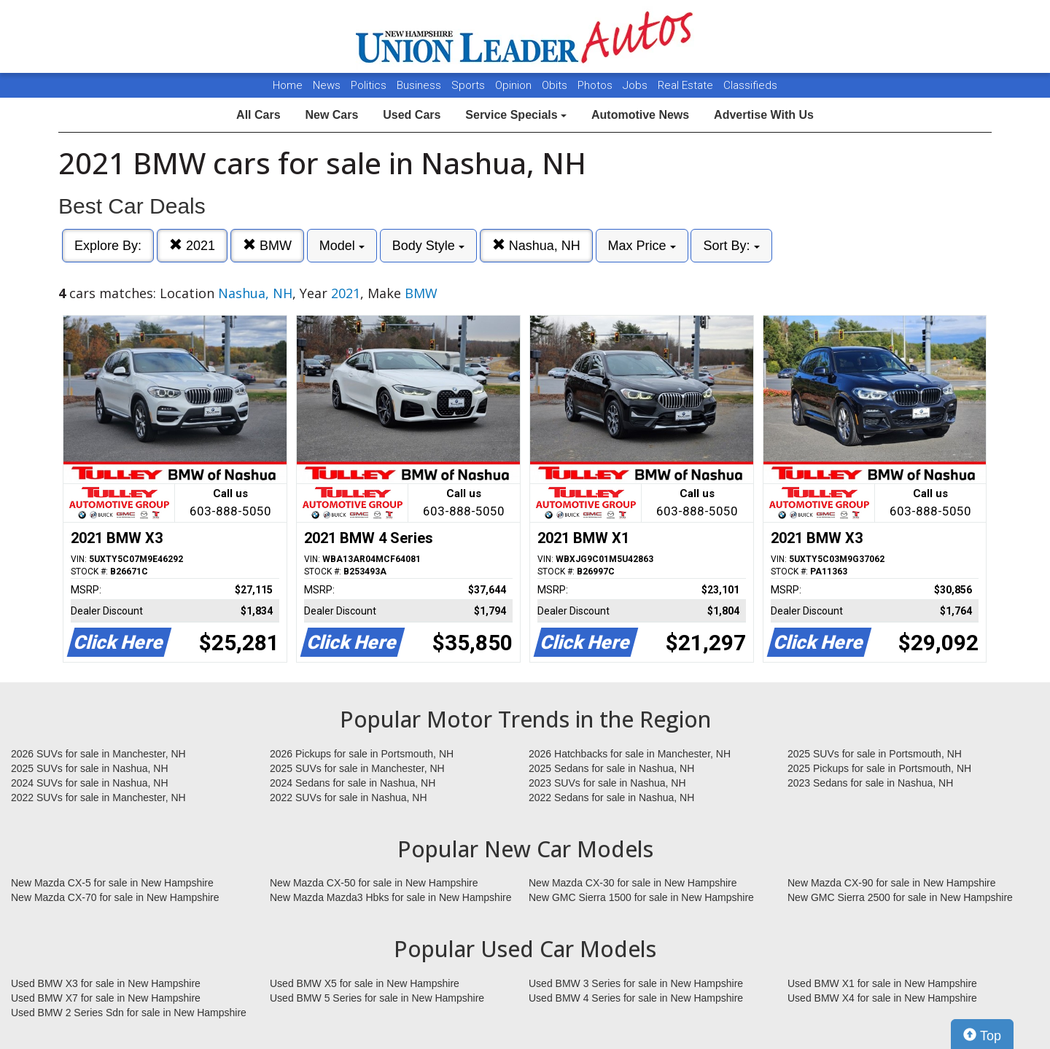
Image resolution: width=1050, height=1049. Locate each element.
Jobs (636, 85)
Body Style (428, 245)
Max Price (642, 245)
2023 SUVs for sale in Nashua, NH (607, 783)
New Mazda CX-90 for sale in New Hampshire (892, 883)
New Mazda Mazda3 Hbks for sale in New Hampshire (390, 897)
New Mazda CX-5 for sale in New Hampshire (112, 883)
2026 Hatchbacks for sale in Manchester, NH (630, 754)
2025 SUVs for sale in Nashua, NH (89, 768)
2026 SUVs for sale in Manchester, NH (98, 754)
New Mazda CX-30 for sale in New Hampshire (633, 883)
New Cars (331, 115)
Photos (596, 85)
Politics (368, 85)
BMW (267, 245)
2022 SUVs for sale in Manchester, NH (98, 797)
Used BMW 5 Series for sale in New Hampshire (377, 998)
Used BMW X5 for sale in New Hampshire (364, 983)
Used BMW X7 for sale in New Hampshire (106, 998)
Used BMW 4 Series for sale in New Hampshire (636, 998)
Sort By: (731, 245)
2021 (192, 245)
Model (342, 245)
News (327, 85)
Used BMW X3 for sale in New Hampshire (106, 983)
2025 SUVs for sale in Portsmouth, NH (875, 754)
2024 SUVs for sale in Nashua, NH (89, 783)
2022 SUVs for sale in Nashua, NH (348, 797)
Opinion (514, 85)
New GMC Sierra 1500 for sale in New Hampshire (641, 897)
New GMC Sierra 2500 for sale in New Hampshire (900, 897)
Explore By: (107, 245)
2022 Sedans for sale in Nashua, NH (611, 797)
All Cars (258, 115)
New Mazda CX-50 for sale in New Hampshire (374, 883)
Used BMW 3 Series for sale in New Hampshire (636, 983)
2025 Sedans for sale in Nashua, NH (611, 768)
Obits (556, 85)
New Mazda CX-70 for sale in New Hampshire (115, 897)
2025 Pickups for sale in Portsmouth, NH (879, 768)
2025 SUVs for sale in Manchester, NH (357, 768)
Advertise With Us (764, 115)
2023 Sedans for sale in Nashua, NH (870, 783)
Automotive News (640, 115)
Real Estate (687, 85)
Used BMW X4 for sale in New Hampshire (882, 998)
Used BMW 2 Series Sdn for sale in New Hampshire (128, 1012)
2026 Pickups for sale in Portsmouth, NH (362, 754)
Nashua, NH (536, 245)
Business (420, 85)
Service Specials (516, 115)
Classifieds (750, 85)
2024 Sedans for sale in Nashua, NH (352, 783)
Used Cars (411, 115)
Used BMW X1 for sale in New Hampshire (882, 983)
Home (288, 85)
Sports (469, 85)
